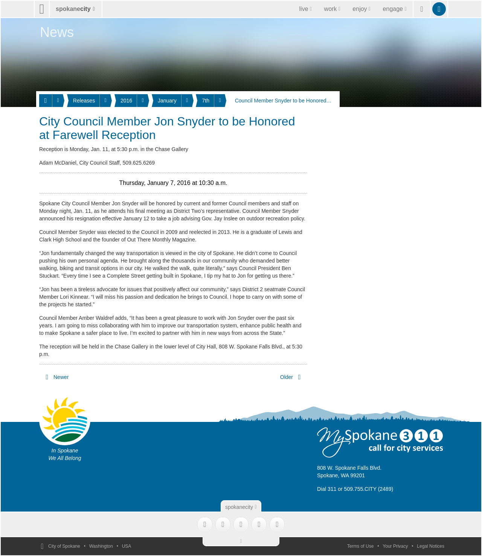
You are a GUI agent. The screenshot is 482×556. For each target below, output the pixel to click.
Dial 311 (326, 489)
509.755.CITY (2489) (369, 489)
